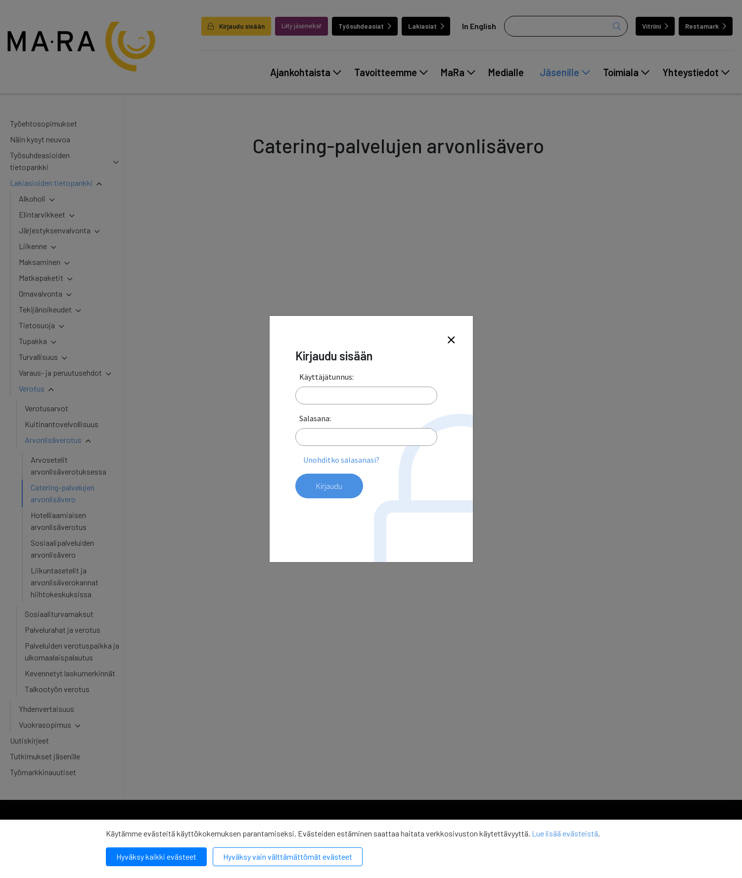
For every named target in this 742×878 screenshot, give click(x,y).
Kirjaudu (329, 486)
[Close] (451, 340)
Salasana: (315, 418)
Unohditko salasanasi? (341, 460)
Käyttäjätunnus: (326, 377)
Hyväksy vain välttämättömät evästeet (287, 856)
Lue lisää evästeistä (565, 833)
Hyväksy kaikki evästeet (156, 856)
